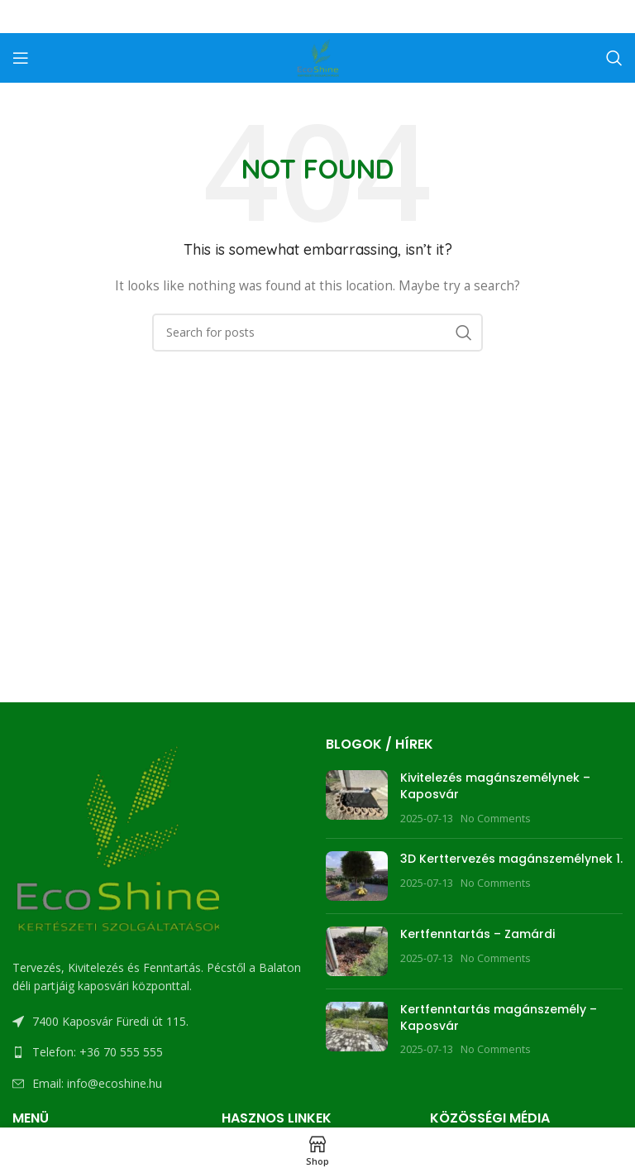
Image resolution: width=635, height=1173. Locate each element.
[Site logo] (317, 57)
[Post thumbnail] (357, 798)
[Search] (614, 57)
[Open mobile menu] (20, 57)
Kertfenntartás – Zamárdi (477, 934)
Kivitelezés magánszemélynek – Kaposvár (495, 785)
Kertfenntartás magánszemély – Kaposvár (498, 1017)
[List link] (160, 1052)
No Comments (496, 819)
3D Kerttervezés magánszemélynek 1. (511, 858)
